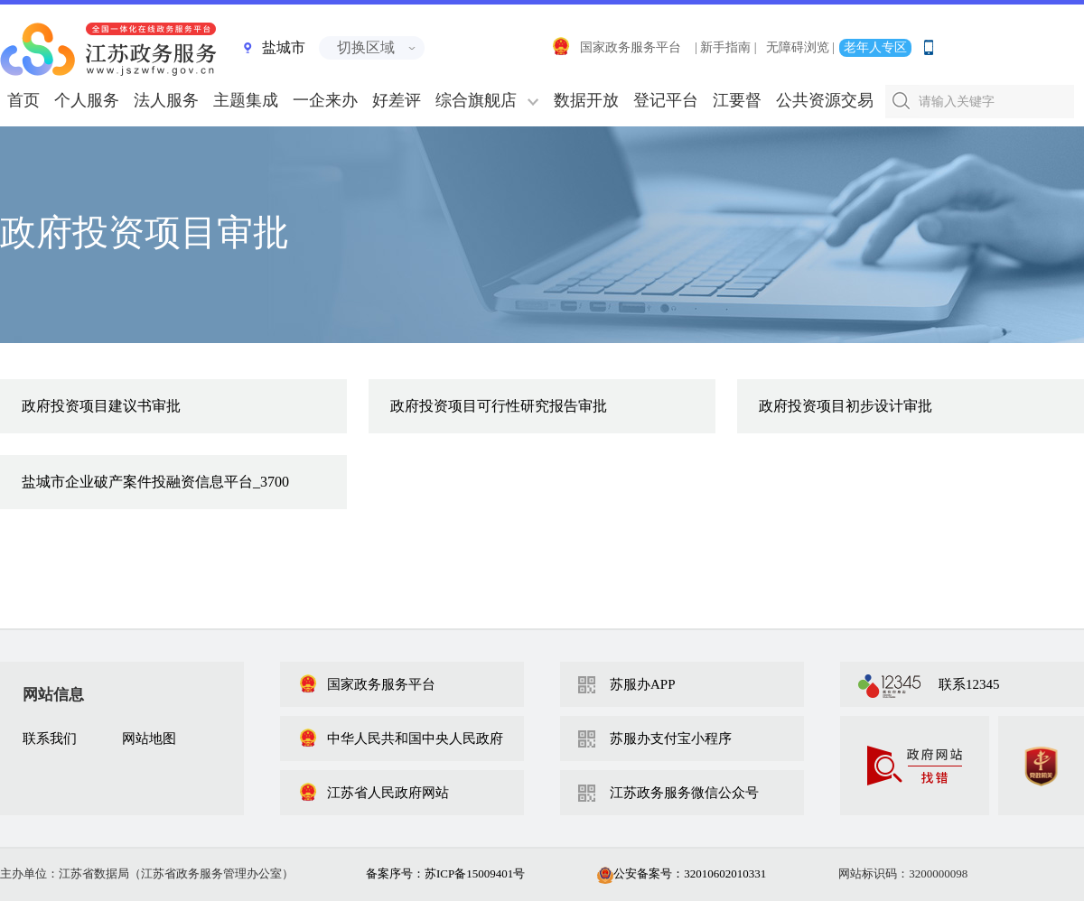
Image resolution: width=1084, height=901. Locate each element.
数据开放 (586, 100)
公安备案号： (681, 873)
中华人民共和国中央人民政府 (400, 738)
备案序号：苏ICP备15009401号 (445, 873)
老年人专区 (875, 47)
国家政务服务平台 (616, 47)
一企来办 (325, 100)
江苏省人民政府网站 (373, 792)
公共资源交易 (825, 100)
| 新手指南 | (726, 47)
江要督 (737, 100)
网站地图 (149, 738)
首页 (23, 100)
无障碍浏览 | (800, 47)
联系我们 (50, 738)
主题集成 (245, 100)
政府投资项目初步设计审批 (845, 405)
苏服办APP (643, 684)
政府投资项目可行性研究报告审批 (498, 405)
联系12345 (969, 684)
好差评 (396, 100)
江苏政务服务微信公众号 (684, 792)
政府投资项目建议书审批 (101, 405)
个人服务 (86, 100)
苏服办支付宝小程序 (671, 738)
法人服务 (166, 100)
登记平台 (665, 100)
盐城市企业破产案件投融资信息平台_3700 (155, 481)
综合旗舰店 (476, 100)
